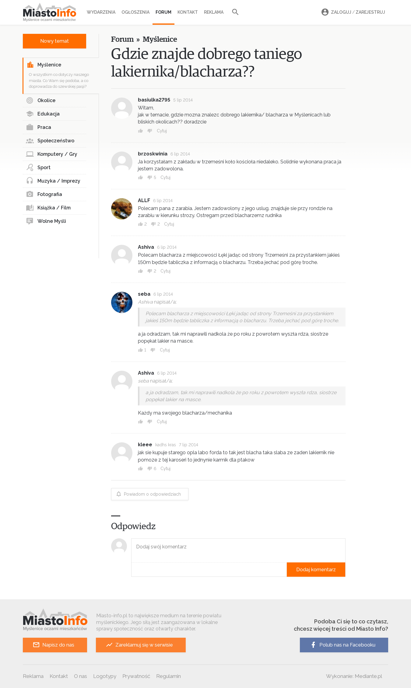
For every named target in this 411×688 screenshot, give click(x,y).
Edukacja (43, 114)
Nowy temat (54, 41)
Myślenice (43, 65)
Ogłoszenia (135, 12)
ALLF (144, 200)
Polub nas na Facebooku (342, 645)
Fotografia (44, 194)
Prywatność (136, 676)
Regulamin (168, 676)
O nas (80, 676)
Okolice (40, 100)
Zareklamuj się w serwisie (139, 645)
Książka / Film (48, 207)
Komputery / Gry (51, 154)
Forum (163, 12)
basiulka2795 (154, 100)
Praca (38, 127)
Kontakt (187, 12)
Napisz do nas (53, 645)
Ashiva (146, 247)
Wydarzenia (101, 12)
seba (144, 294)
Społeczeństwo (50, 140)
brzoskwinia (152, 154)
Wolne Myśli (46, 221)
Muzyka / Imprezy (53, 181)
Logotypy (104, 676)
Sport (38, 167)
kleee (145, 444)
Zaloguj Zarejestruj (352, 12)
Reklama (213, 12)
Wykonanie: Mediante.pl (354, 676)
